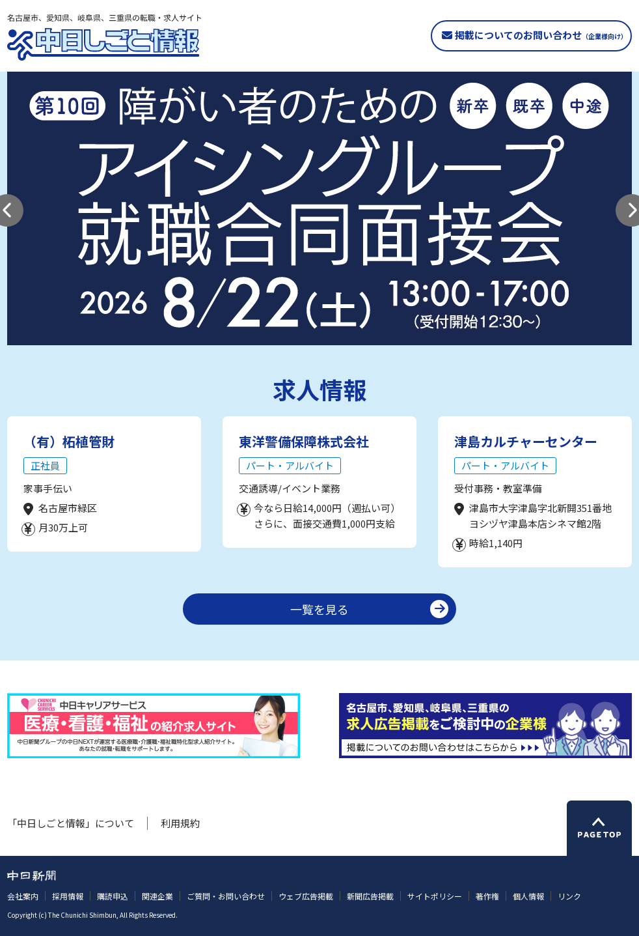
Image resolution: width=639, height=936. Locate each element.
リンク (569, 895)
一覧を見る (319, 609)
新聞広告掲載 (370, 895)
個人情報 (528, 895)
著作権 (487, 895)
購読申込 (112, 895)
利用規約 (180, 823)
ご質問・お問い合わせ (226, 895)
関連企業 (157, 895)
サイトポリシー (434, 895)
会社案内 (22, 895)
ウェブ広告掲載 (306, 895)
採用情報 (67, 895)
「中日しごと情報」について (70, 823)
